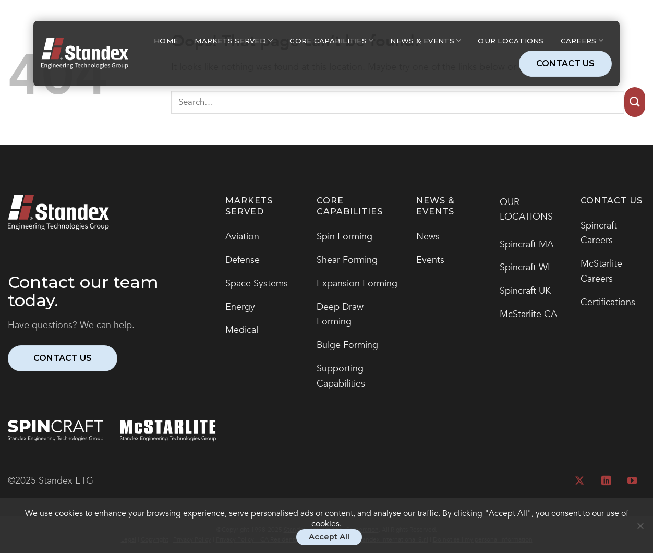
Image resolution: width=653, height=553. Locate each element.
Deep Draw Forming (340, 314)
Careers (582, 40)
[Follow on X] (579, 481)
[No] (640, 531)
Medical (241, 329)
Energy (240, 307)
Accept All (329, 537)
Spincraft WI (525, 267)
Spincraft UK (525, 290)
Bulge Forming (347, 345)
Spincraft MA (526, 244)
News (428, 236)
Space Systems (256, 283)
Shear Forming (347, 260)
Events (430, 260)
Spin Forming (344, 236)
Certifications (608, 302)
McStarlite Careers (601, 271)
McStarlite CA (528, 314)
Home (166, 41)
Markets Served (234, 40)
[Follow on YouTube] (632, 481)
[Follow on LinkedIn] (605, 481)
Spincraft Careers (599, 233)
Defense (242, 260)
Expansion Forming (357, 283)
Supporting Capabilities (341, 376)
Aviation (242, 236)
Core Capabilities (331, 40)
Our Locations (510, 41)
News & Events (425, 40)
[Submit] (634, 102)
